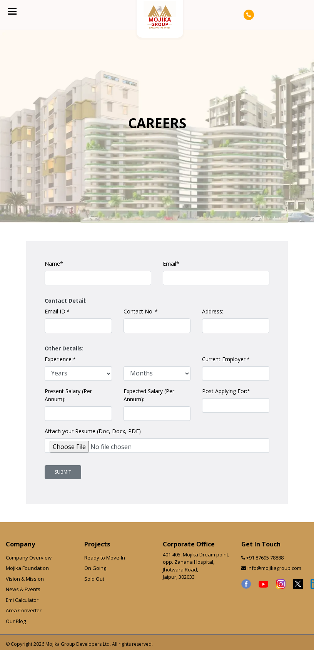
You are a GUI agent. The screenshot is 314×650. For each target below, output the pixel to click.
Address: (212, 311)
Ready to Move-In (104, 557)
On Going (95, 568)
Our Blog (16, 621)
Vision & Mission (25, 578)
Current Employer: (226, 359)
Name (54, 263)
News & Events (23, 589)
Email (171, 263)
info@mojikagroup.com (274, 568)
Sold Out (94, 578)
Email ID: (57, 311)
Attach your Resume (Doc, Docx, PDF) (93, 431)
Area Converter (24, 610)
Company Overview (29, 557)
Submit (63, 472)
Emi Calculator (22, 599)
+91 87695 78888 (265, 557)
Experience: (60, 359)
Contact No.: (141, 311)
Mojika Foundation (27, 568)
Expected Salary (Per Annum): (149, 395)
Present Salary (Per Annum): (68, 395)
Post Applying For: (226, 391)
